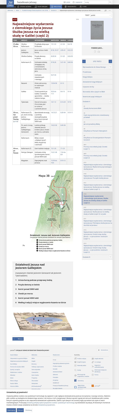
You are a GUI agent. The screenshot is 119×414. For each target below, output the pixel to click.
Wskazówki (35, 383)
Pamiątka (55, 377)
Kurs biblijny (13, 364)
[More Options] (109, 10)
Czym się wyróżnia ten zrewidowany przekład (98, 115)
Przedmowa (87, 72)
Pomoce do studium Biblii (17, 367)
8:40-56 (70, 62)
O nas (54, 360)
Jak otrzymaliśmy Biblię (98, 123)
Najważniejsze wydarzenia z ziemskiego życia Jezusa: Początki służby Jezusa (98, 176)
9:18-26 (53, 62)
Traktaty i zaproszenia (38, 367)
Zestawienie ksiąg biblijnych (92, 82)
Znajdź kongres (80, 362)
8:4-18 (70, 44)
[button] (41, 7)
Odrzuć (20, 410)
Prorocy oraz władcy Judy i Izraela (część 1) (98, 147)
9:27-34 (53, 75)
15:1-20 (53, 148)
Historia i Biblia (14, 386)
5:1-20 (63, 56)
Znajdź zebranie (97, 359)
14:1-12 (53, 102)
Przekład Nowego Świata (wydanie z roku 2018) (35, 10)
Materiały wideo (36, 389)
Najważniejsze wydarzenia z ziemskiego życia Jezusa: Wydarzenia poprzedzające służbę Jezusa (98, 166)
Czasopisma (35, 372)
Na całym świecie (57, 388)
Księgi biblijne (87, 77)
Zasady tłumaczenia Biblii (98, 107)
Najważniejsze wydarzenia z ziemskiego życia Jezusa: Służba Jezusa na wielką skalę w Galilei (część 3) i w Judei (98, 211)
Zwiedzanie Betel (57, 372)
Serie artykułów (36, 369)
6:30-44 (63, 112)
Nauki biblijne (14, 355)
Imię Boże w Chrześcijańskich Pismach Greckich (98, 138)
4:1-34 (63, 44)
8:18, (52, 50)
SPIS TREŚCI (97, 61)
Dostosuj (28, 410)
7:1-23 (63, 148)
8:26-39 (70, 56)
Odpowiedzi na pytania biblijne (18, 358)
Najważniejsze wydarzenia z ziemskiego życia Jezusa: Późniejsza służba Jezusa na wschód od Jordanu (98, 222)
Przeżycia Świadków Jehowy (60, 385)
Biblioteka (10, 10)
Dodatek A (54, 10)
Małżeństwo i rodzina (16, 372)
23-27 (56, 50)
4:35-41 (63, 50)
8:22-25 (70, 50)
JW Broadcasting (37, 386)
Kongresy (55, 380)
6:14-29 (63, 102)
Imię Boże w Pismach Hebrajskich (98, 130)
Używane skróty (88, 87)
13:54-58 (54, 83)
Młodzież (12, 375)
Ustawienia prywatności (46, 405)
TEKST (87, 15)
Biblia (17, 10)
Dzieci (11, 378)
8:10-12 (63, 160)
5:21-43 (63, 62)
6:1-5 (62, 83)
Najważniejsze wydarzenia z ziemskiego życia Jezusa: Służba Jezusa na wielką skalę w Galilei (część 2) (98, 198)
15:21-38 (54, 152)
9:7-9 (69, 102)
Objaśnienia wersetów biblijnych (19, 361)
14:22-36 (54, 125)
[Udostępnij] (105, 10)
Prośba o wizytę (57, 366)
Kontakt (55, 369)
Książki (33, 361)
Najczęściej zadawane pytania (61, 363)
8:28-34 (53, 56)
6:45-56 (63, 125)
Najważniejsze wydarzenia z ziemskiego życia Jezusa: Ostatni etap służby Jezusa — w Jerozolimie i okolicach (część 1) (98, 234)
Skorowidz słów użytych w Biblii (94, 92)
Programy (34, 378)
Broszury (34, 364)
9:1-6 (69, 91)
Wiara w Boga (14, 380)
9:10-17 (70, 112)
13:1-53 (53, 44)
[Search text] (96, 2)
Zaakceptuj (11, 410)
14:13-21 (54, 112)
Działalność (56, 383)
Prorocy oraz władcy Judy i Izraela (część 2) (98, 156)
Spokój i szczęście (15, 369)
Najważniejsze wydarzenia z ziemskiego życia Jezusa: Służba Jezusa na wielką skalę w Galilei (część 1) (98, 186)
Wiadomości (56, 355)
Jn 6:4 (16, 121)
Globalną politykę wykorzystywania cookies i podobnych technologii (51, 403)
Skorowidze (35, 380)
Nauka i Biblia (14, 383)
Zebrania (55, 374)
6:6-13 (63, 91)
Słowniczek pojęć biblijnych (92, 97)
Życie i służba (35, 375)
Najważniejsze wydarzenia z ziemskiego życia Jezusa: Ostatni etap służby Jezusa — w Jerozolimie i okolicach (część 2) (98, 248)
